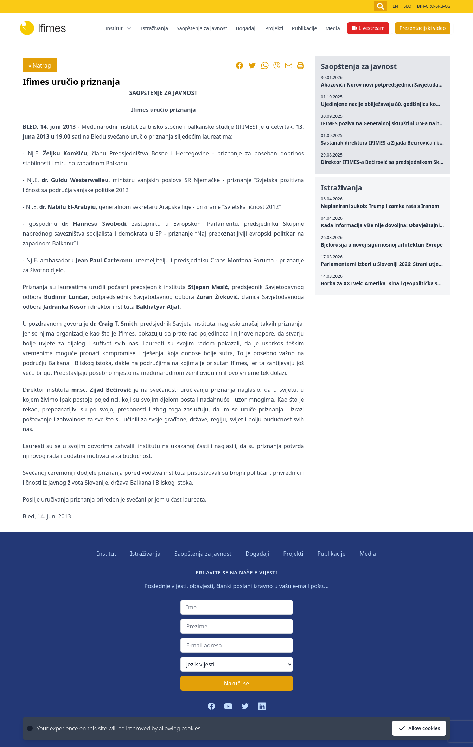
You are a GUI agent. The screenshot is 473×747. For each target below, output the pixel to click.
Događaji (246, 28)
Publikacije (304, 28)
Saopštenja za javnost (202, 28)
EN (395, 6)
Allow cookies (419, 728)
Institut (106, 553)
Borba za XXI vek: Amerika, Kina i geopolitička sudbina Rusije (396, 283)
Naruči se (236, 683)
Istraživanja (154, 28)
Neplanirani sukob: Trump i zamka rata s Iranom (380, 206)
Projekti (274, 28)
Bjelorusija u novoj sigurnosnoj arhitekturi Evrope (382, 244)
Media (333, 28)
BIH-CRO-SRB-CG (433, 6)
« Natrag (39, 65)
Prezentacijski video (423, 28)
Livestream (368, 28)
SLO (407, 6)
